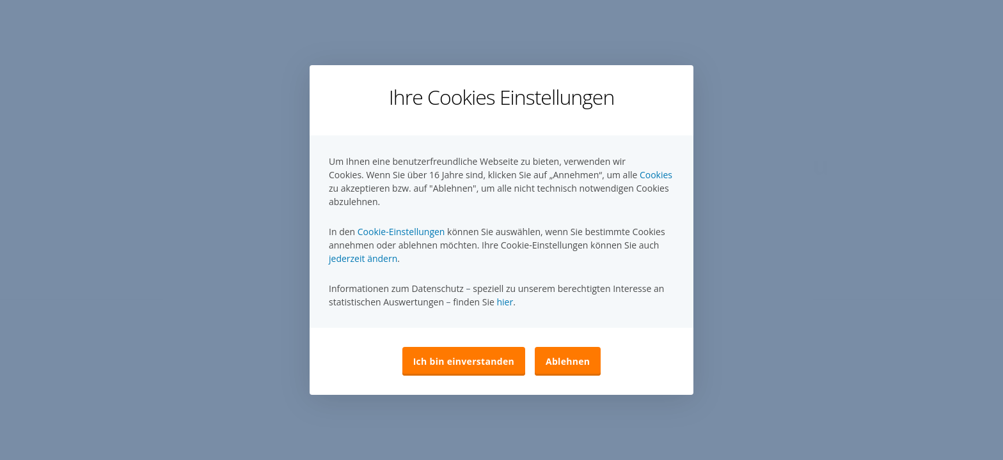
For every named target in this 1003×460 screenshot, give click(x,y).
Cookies (656, 175)
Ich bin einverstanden (463, 361)
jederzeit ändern (363, 258)
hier (504, 302)
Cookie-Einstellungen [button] (401, 232)
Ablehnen (568, 361)
